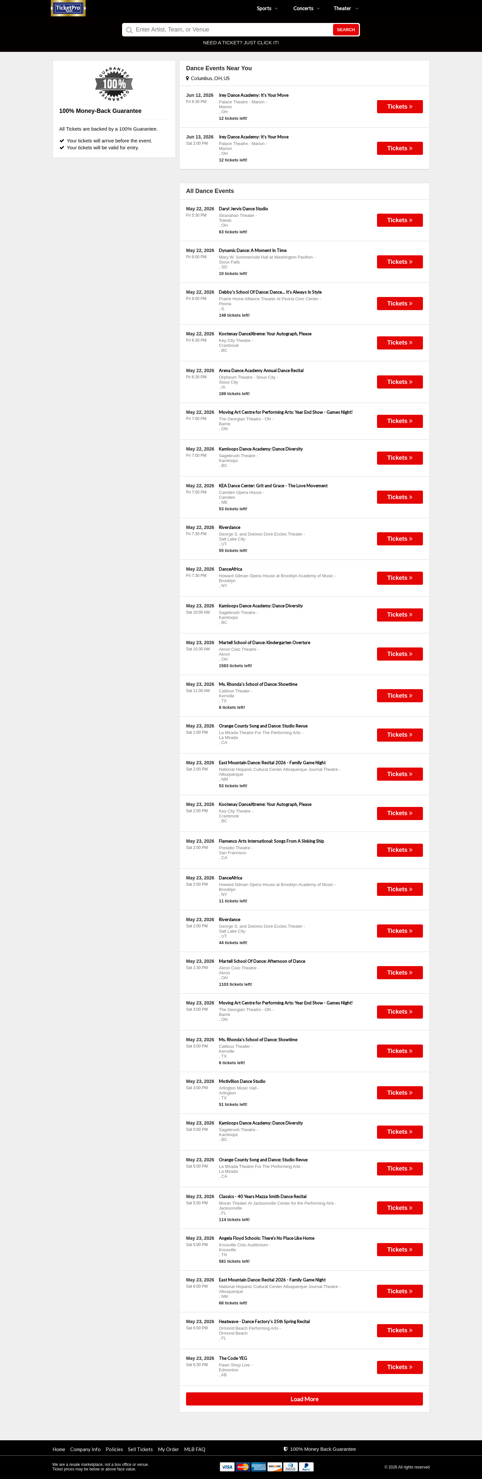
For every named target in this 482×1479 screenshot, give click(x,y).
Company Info (85, 1449)
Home (58, 1449)
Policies (114, 1449)
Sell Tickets (140, 1449)
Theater (346, 8)
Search (346, 29)
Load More (304, 1399)
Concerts (306, 8)
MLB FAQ (194, 1449)
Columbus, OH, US (208, 78)
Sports (267, 8)
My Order (168, 1449)
